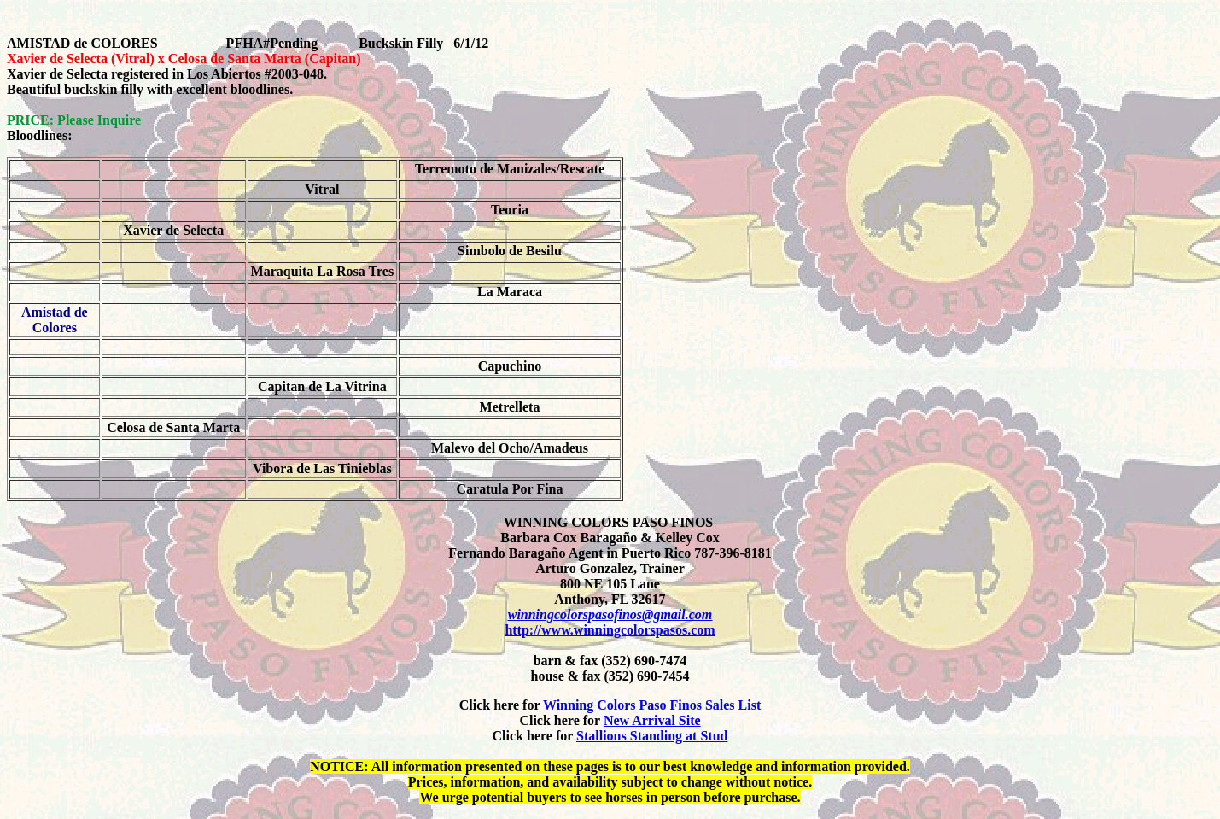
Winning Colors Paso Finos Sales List (652, 705)
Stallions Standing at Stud (651, 735)
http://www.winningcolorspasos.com (610, 630)
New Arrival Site (652, 720)
